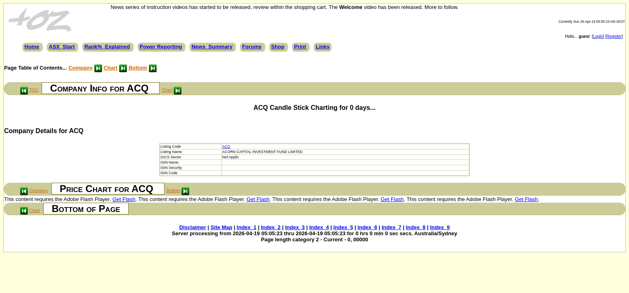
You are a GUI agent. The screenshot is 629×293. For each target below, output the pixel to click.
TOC (33, 89)
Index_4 (319, 227)
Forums (252, 47)
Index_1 (246, 227)
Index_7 (391, 227)
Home (31, 47)
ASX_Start (62, 47)
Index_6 (367, 227)
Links (323, 47)
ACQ (226, 146)
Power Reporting (161, 47)
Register (613, 36)
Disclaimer (192, 227)
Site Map (221, 227)
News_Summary (211, 47)
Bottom (138, 68)
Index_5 (343, 227)
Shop (278, 47)
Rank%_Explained (107, 47)
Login (598, 36)
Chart (110, 68)
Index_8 (415, 227)
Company (80, 68)
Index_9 (439, 227)
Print (300, 47)
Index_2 (270, 227)
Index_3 (295, 227)
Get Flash (123, 199)
